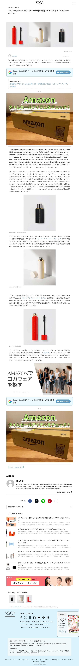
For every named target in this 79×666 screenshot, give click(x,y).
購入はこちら (61, 632)
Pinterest (50, 501)
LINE (43, 501)
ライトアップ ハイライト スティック (48, 239)
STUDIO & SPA (44, 627)
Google (48, 617)
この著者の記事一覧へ (63, 492)
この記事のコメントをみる (15, 507)
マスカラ (46, 353)
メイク (11, 467)
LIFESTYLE (24, 627)
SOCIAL (51, 622)
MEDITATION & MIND (39, 622)
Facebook (30, 501)
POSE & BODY (25, 622)
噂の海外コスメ (19, 467)
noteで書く (56, 501)
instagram (30, 617)
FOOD (32, 625)
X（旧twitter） (37, 501)
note (34, 617)
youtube (39, 617)
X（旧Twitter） (25, 617)
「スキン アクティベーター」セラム (33, 298)
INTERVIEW (24, 625)
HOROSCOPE (33, 627)
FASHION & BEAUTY (42, 625)
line (43, 617)
